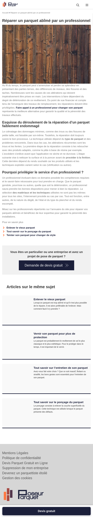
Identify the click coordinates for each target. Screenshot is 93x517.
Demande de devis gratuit (44, 265)
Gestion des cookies (17, 478)
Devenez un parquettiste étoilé (24, 473)
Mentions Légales (15, 453)
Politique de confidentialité (21, 458)
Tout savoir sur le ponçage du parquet (29, 231)
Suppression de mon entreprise (25, 468)
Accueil (5, 13)
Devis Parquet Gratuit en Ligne (25, 463)
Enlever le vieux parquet (21, 227)
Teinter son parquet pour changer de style (31, 235)
